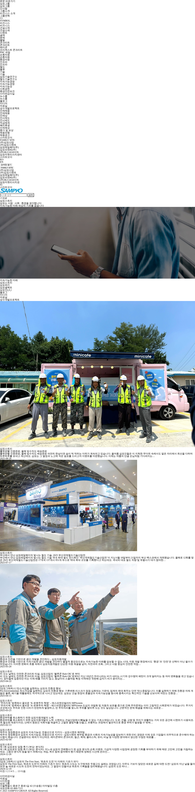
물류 (2, 69)
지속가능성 (6, 86)
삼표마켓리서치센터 (11, 154)
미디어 (3, 103)
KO (2, 159)
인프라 (3, 62)
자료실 (3, 106)
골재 (2, 35)
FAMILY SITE (7, 140)
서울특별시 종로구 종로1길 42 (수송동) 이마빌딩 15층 (29, 786)
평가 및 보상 (6, 130)
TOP (3, 198)
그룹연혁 (5, 15)
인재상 (3, 115)
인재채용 (5, 110)
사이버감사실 (7, 93)
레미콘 (3, 47)
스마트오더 (6, 137)
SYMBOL (5, 20)
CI (1, 18)
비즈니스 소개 (7, 13)
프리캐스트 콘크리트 (11, 50)
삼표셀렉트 (6, 287)
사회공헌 (5, 89)
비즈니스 (5, 23)
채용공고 (5, 135)
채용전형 (5, 132)
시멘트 (3, 33)
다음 (23, 771)
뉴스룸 (3, 96)
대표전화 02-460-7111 (11, 788)
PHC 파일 (5, 52)
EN (1, 162)
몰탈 (2, 40)
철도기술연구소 (8, 79)
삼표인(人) (5, 290)
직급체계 (5, 123)
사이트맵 (5, 781)
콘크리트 (5, 42)
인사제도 (5, 118)
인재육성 (5, 128)
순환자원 (5, 54)
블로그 (3, 101)
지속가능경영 (7, 81)
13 (19, 771)
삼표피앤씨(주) (8, 149)
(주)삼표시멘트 (8, 145)
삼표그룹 (5, 3)
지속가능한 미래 (9, 280)
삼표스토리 (6, 282)
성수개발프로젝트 (10, 108)
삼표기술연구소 (8, 76)
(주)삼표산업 (7, 142)
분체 (2, 37)
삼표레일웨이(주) (9, 147)
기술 (2, 71)
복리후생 (5, 125)
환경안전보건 (7, 91)
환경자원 (5, 59)
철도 (2, 67)
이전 (2, 771)
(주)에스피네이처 (9, 152)
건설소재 (5, 28)
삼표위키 (5, 285)
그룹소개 (5, 11)
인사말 (3, 8)
